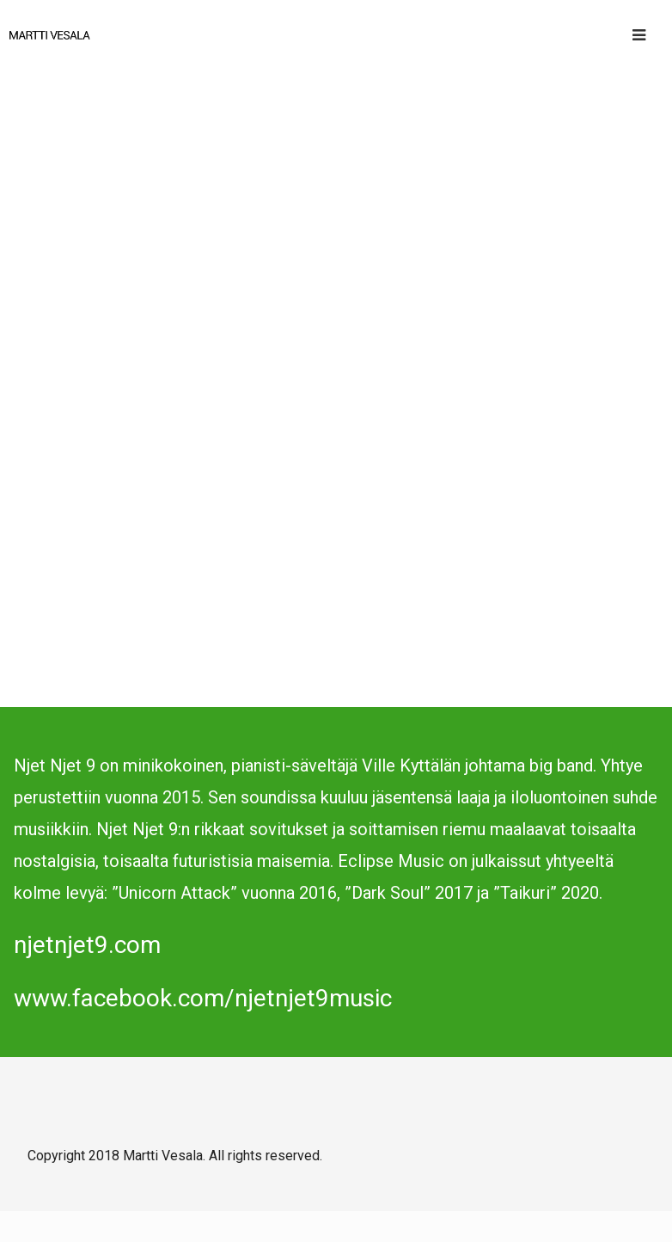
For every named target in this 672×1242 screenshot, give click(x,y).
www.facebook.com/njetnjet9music (203, 998)
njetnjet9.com (87, 945)
